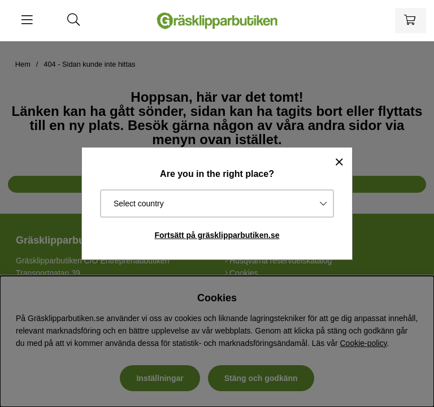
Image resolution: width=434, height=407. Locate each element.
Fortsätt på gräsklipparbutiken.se (217, 235)
